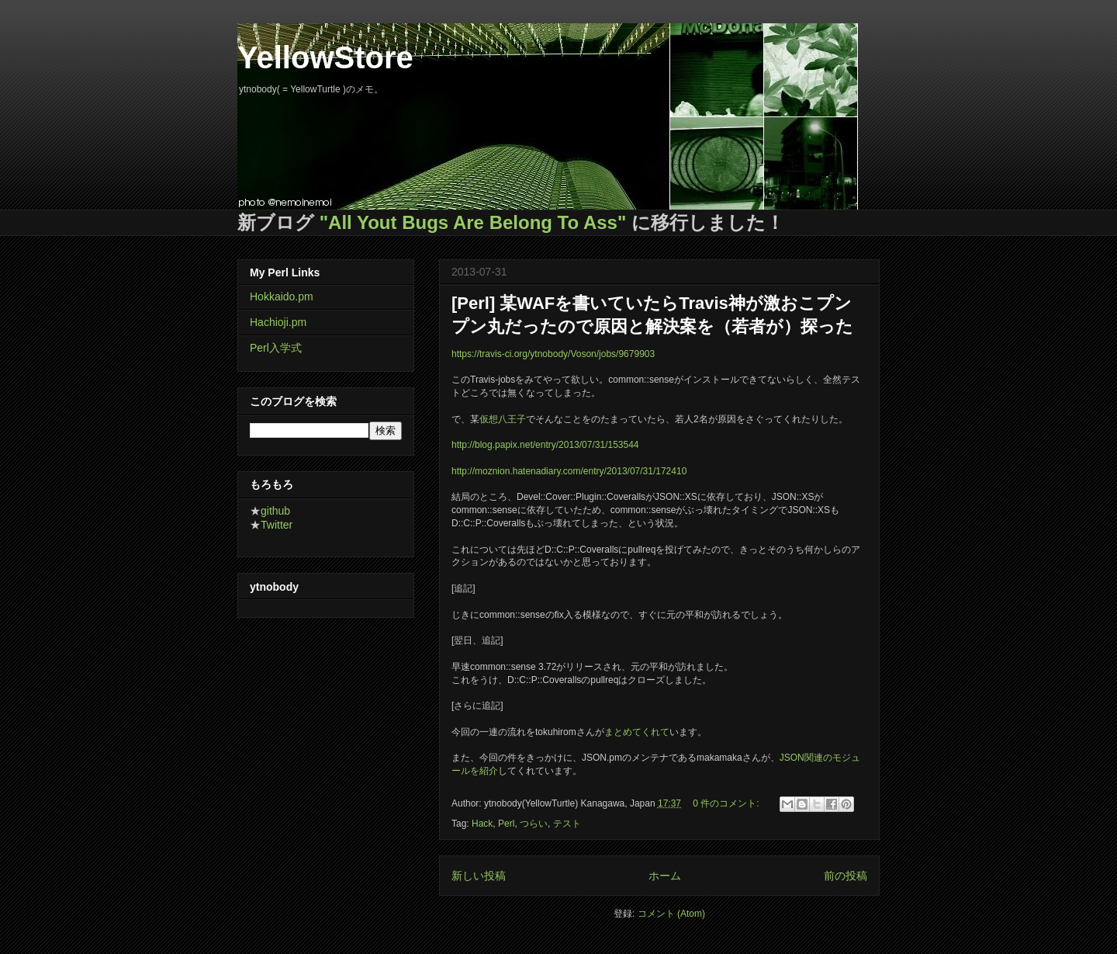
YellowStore (325, 57)
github (275, 511)
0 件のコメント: (727, 803)
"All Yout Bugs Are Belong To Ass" (473, 222)
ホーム (664, 875)
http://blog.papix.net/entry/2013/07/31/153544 (545, 444)
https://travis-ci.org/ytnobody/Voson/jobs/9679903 (553, 354)
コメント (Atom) (671, 913)
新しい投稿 (478, 875)
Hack (482, 823)
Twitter (276, 525)
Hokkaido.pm (281, 296)
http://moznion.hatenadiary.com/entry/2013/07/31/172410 (568, 471)
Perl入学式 (276, 348)
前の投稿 (845, 875)
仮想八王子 (502, 419)
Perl (506, 823)
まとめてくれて (636, 732)
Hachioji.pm (278, 322)
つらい (534, 823)
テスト (567, 823)
